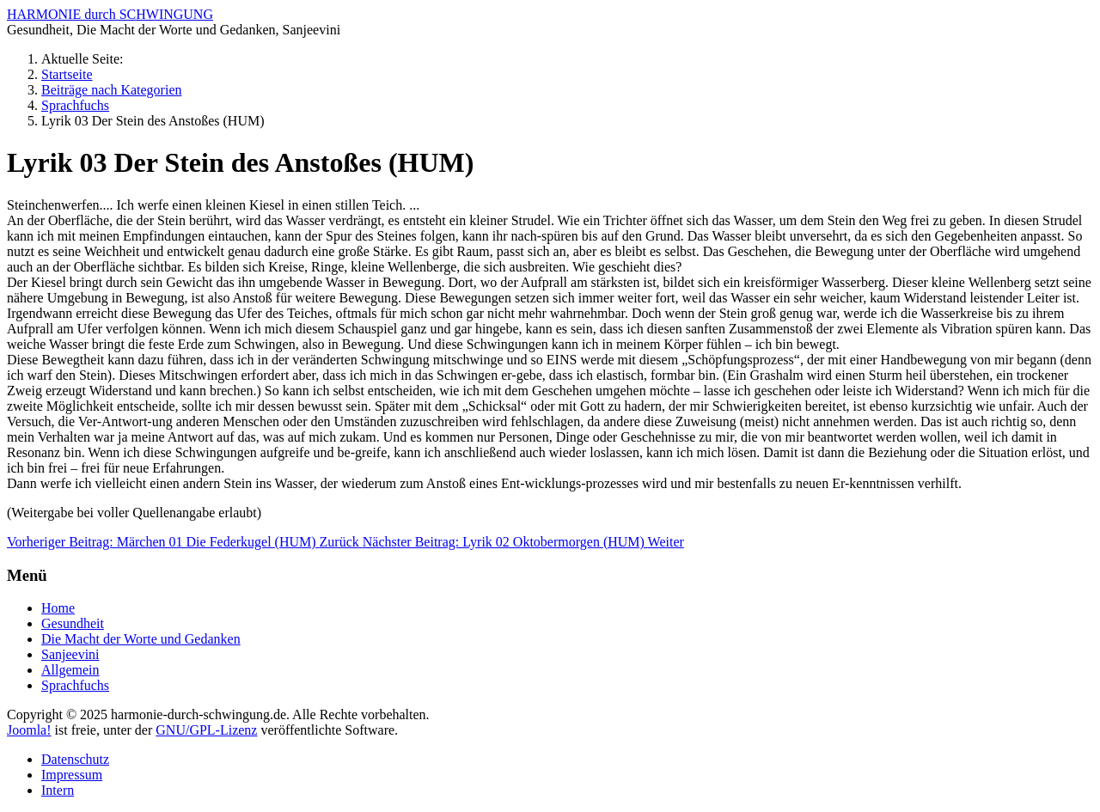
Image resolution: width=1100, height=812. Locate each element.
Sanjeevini (70, 654)
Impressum (71, 774)
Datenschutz (75, 759)
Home (58, 608)
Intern (57, 790)
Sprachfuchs (75, 685)
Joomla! (29, 730)
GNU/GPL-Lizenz (206, 730)
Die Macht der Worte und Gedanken (141, 639)
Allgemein (70, 669)
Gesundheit (72, 623)
